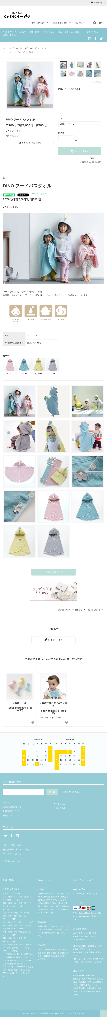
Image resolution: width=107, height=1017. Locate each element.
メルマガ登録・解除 (30, 32)
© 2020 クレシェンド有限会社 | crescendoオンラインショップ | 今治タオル (54, 1013)
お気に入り (13, 135)
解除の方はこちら (70, 792)
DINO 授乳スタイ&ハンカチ (53, 704)
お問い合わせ (9, 35)
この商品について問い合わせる (71, 610)
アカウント (98, 2)
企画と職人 (48, 32)
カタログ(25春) (91, 32)
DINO (31, 52)
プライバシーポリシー (13, 854)
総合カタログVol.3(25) (69, 32)
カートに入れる (79, 151)
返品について (95, 158)
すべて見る (96, 82)
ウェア (43, 48)
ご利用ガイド (9, 32)
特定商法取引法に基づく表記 (16, 849)
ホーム (5, 48)
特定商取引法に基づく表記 (90, 162)
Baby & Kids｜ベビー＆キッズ (25, 48)
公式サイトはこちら (12, 861)
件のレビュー (39, 193)
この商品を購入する (53, 572)
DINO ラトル (20, 703)
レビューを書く (53, 639)
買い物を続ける (96, 610)
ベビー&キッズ (19, 52)
